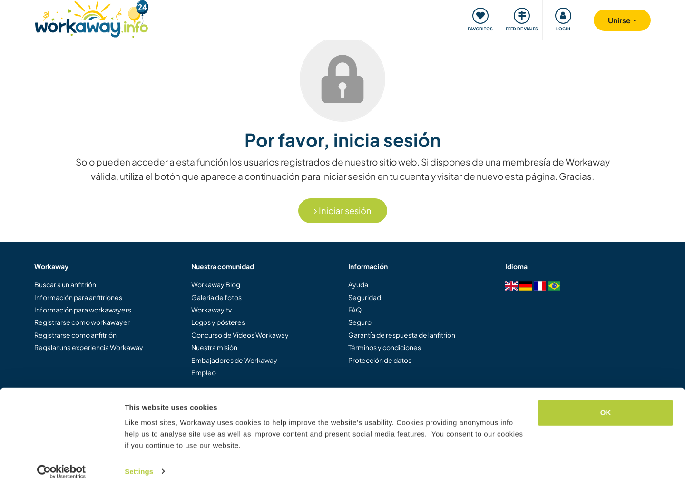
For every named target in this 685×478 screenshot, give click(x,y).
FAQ (355, 309)
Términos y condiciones (384, 347)
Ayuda (358, 284)
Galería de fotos (216, 297)
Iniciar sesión (343, 210)
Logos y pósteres (218, 322)
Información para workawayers (82, 309)
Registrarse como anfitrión (75, 335)
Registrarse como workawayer (82, 322)
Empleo (203, 372)
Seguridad (364, 297)
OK (605, 401)
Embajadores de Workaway (234, 360)
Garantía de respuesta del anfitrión (401, 335)
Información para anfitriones (78, 297)
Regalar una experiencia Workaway (88, 347)
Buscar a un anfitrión (65, 284)
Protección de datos (379, 360)
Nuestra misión (214, 347)
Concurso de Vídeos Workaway (240, 335)
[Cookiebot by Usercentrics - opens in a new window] (61, 459)
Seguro (360, 322)
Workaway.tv (211, 309)
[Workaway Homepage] (91, 17)
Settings (139, 459)
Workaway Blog (215, 284)
